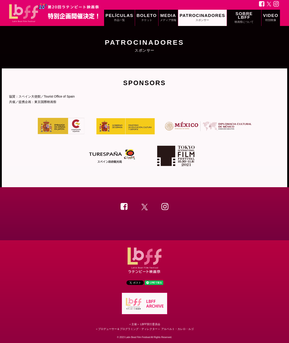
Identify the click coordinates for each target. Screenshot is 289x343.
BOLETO (147, 18)
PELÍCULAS (119, 18)
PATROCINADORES (202, 18)
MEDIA (168, 18)
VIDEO (270, 18)
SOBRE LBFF (244, 18)
